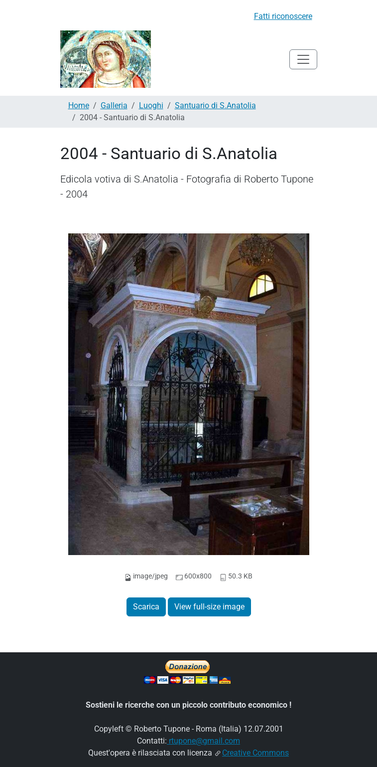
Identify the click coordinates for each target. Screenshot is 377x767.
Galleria (114, 105)
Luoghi (151, 105)
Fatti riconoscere (283, 16)
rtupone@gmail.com (203, 741)
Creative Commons (255, 753)
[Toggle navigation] (303, 59)
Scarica (146, 606)
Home (78, 105)
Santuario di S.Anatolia (215, 105)
